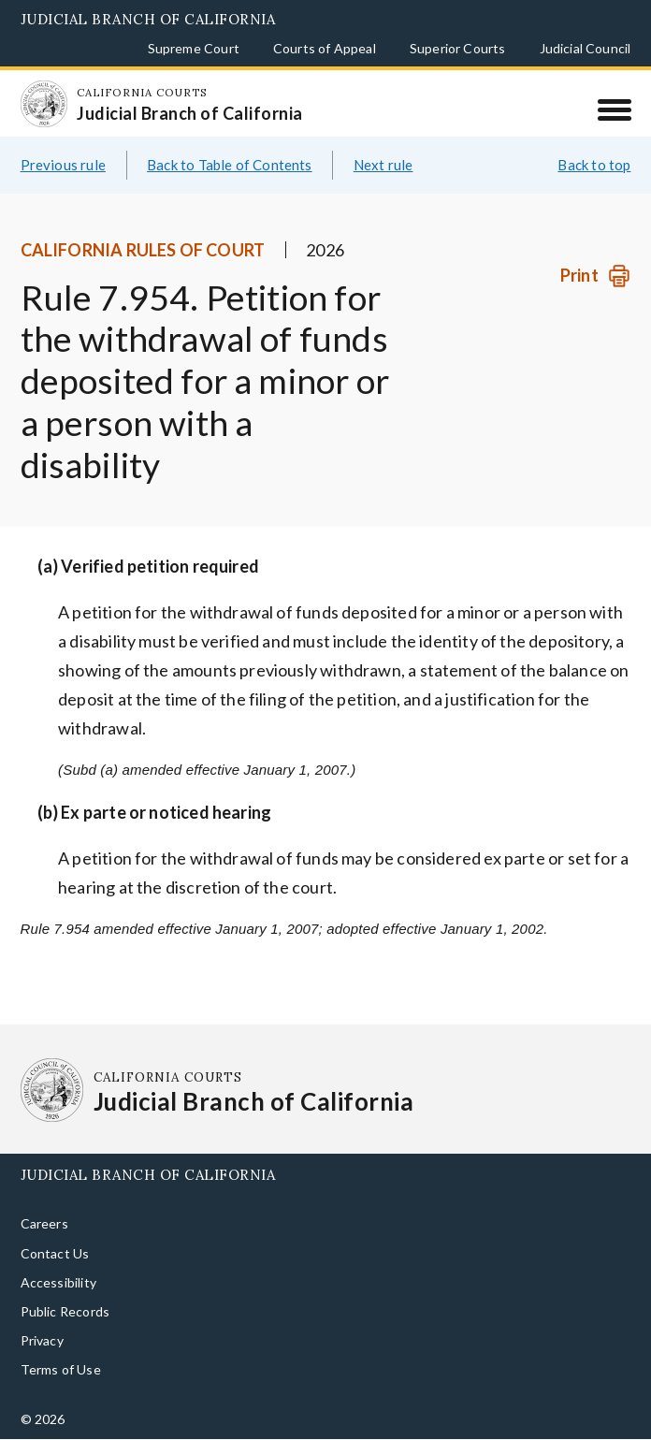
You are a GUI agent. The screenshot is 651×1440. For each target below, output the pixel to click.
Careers (44, 1223)
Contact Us (55, 1253)
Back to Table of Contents (229, 164)
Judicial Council (585, 48)
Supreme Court (193, 48)
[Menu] (614, 109)
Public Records (65, 1311)
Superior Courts (458, 48)
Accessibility (58, 1282)
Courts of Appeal (324, 48)
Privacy (42, 1340)
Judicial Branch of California (148, 19)
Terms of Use (61, 1369)
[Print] (595, 275)
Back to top (593, 164)
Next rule (383, 164)
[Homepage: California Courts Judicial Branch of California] (44, 103)
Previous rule (63, 164)
